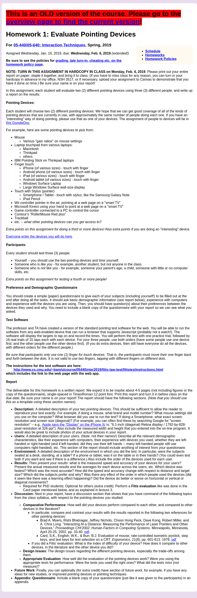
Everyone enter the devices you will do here (39, 236)
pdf (86, 532)
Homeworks (155, 55)
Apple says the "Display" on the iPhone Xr (73, 424)
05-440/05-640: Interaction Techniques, (49, 45)
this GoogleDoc (17, 123)
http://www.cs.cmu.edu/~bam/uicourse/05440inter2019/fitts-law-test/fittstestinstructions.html (88, 369)
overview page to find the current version (73, 21)
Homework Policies (161, 59)
